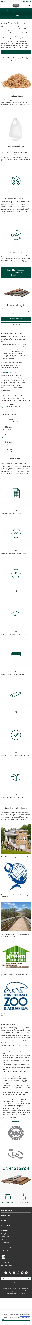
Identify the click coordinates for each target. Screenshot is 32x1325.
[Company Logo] (16, 6)
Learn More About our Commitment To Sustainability (16, 272)
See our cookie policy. (25, 1316)
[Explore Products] (16, 319)
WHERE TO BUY (5, 1)
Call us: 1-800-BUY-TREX (7, 1265)
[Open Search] (24, 6)
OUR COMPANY (5, 1215)
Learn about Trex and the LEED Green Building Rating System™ (13, 371)
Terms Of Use (4, 1251)
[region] (16, 1317)
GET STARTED (5, 1220)
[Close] (30, 1313)
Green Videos (16, 52)
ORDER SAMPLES (26, 1)
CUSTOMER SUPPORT (7, 1210)
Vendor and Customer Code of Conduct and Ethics (14, 1245)
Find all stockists (5, 1262)
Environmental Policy (6, 1248)
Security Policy (5, 1239)
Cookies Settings (5, 1237)
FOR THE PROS (5, 1225)
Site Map (3, 1253)
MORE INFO (4, 1230)
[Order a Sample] (16, 324)
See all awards (16, 1121)
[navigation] (16, 4)
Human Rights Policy (6, 1242)
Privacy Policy (4, 1234)
